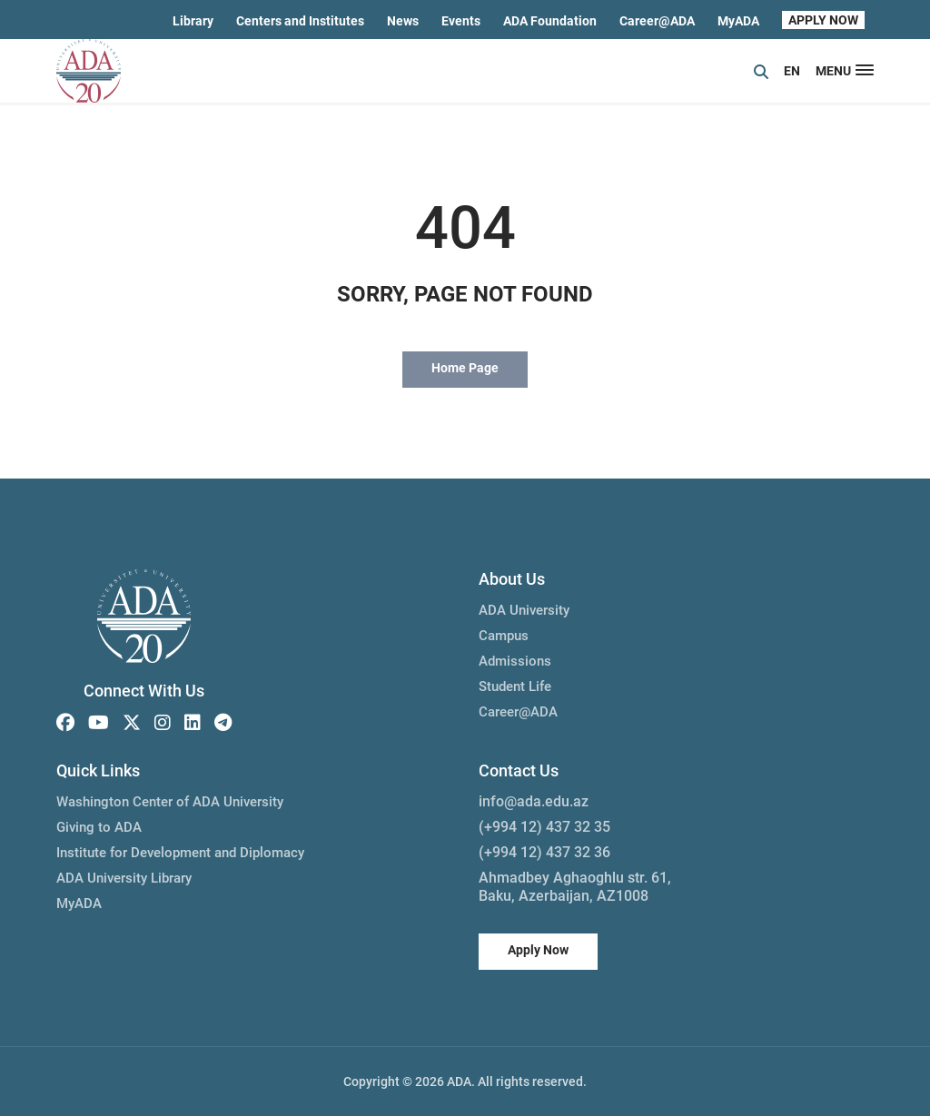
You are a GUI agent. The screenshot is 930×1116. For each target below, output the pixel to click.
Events (460, 21)
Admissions (515, 661)
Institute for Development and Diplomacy (180, 852)
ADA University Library (124, 878)
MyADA (738, 21)
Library (193, 21)
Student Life (515, 686)
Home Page (465, 367)
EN (792, 71)
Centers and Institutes (300, 21)
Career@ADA (657, 21)
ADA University (524, 610)
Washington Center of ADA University (169, 802)
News (403, 21)
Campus (504, 635)
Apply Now (538, 950)
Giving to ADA (99, 827)
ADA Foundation (550, 21)
